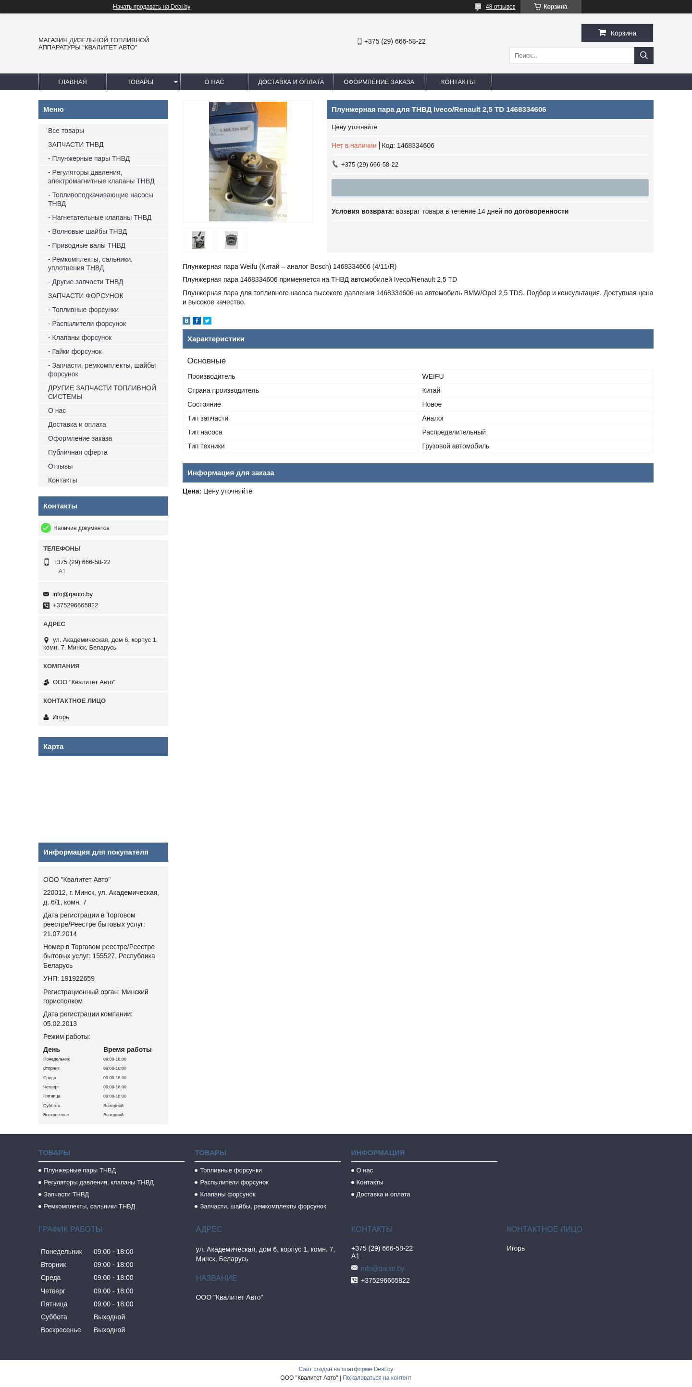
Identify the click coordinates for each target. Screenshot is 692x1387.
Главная (72, 81)
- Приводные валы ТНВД (86, 245)
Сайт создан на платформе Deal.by (346, 1369)
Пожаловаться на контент (377, 1378)
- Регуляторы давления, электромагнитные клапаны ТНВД (101, 177)
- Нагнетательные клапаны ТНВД (99, 217)
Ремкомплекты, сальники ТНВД (89, 1206)
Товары (140, 81)
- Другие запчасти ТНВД (85, 282)
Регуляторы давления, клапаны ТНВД (99, 1182)
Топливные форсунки (231, 1170)
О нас (214, 81)
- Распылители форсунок (87, 323)
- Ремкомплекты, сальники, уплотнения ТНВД (90, 263)
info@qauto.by (72, 594)
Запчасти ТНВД (66, 1194)
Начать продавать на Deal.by (151, 6)
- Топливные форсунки (83, 310)
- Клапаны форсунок (79, 337)
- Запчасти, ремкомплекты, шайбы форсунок (102, 370)
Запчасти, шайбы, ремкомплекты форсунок (263, 1206)
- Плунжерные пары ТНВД (89, 158)
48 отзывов (501, 6)
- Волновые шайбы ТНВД (87, 231)
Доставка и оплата (291, 81)
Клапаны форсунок (227, 1194)
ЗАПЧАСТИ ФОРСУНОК (86, 296)
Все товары (66, 130)
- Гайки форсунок (75, 351)
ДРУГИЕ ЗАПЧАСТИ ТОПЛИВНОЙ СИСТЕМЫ (102, 392)
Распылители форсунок (234, 1182)
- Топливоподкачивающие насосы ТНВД (100, 199)
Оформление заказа (379, 81)
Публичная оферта (78, 452)
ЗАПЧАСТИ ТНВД (75, 144)
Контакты (458, 81)
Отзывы (60, 466)
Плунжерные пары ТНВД (80, 1170)
